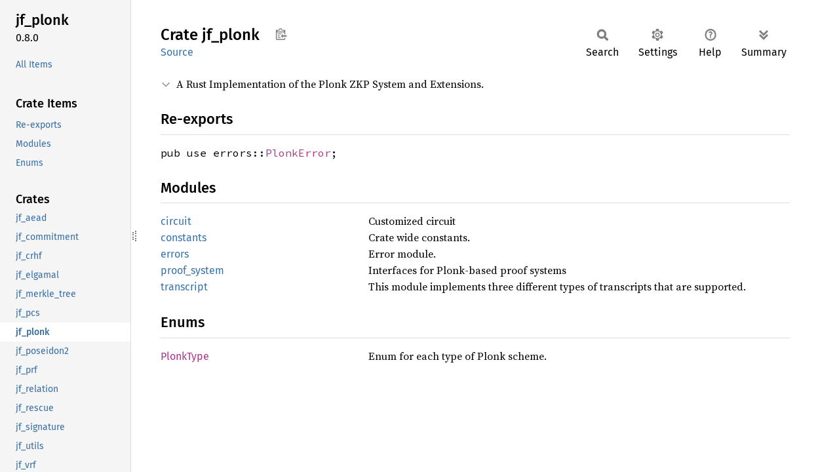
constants (183, 237)
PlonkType (185, 356)
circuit (176, 221)
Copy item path (281, 34)
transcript (184, 287)
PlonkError (298, 152)
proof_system (192, 270)
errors (175, 254)
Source (177, 52)
